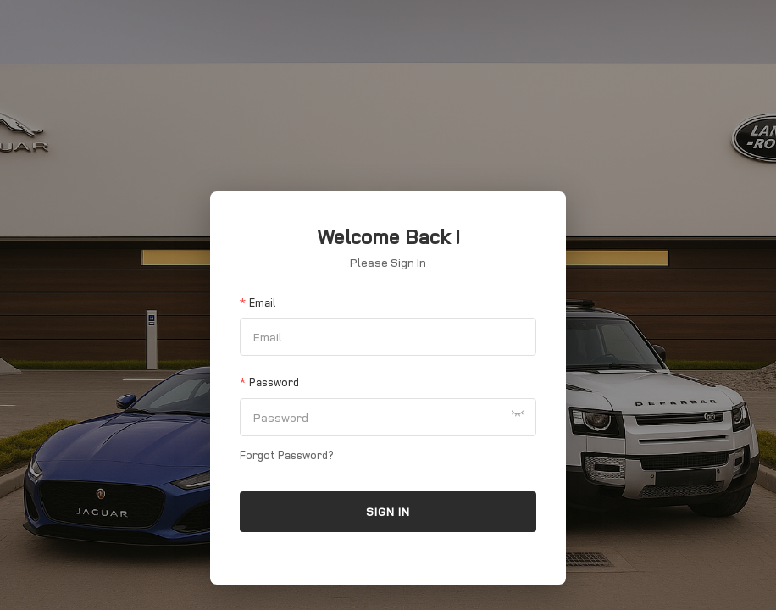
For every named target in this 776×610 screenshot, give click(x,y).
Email (262, 302)
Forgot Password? (286, 455)
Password (274, 382)
